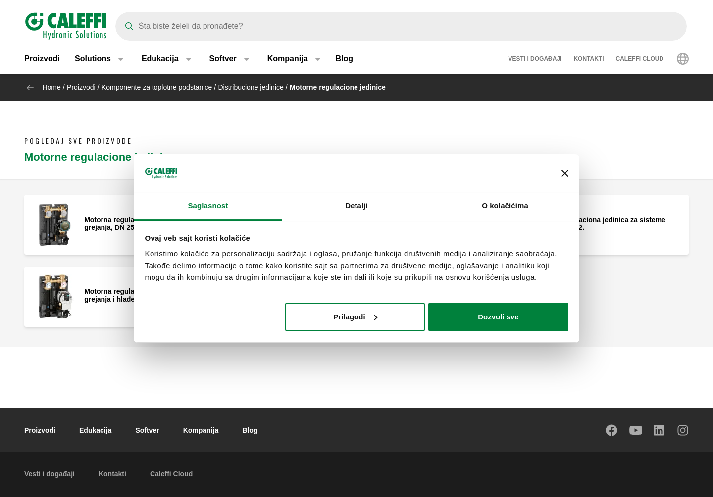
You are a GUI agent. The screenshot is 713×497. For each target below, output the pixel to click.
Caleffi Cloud (640, 59)
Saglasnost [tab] (208, 205)
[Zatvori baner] (564, 173)
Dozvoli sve (498, 317)
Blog (345, 59)
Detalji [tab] (356, 205)
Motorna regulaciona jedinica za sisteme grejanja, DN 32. (598, 223)
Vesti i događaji (534, 59)
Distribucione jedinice (251, 87)
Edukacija (95, 430)
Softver (147, 430)
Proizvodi (42, 59)
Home (51, 87)
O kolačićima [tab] (505, 205)
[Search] (401, 26)
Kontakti (588, 59)
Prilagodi (355, 317)
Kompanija (201, 430)
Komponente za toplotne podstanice (157, 87)
